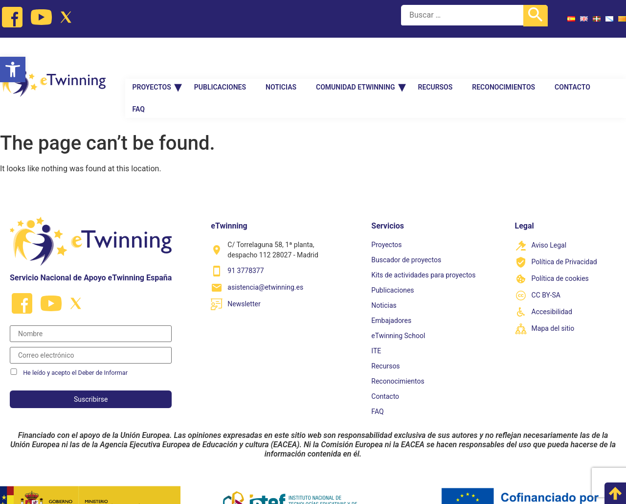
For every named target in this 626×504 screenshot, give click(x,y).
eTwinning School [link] (398, 304)
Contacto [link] (572, 56)
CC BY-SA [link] (546, 264)
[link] (12, 69)
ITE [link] (376, 319)
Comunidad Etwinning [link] (355, 56)
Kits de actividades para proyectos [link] (423, 244)
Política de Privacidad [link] (564, 231)
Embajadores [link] (391, 289)
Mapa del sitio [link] (553, 297)
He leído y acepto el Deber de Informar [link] (75, 341)
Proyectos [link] (152, 56)
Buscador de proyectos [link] (406, 228)
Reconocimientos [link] (503, 56)
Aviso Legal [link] (549, 214)
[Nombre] (91, 302)
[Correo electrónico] (91, 324)
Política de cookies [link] (560, 248)
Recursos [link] (435, 56)
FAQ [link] (139, 78)
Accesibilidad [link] (552, 281)
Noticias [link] (281, 56)
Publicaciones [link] (220, 56)
